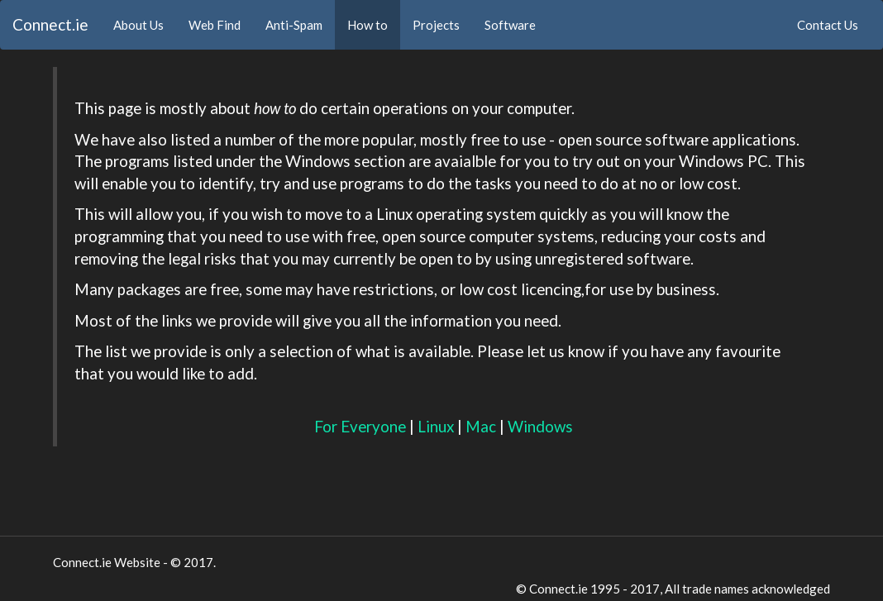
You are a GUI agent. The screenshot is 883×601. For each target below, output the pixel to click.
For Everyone (360, 426)
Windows (540, 426)
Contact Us (827, 24)
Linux (436, 426)
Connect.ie (50, 24)
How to (367, 24)
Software (510, 24)
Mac (480, 426)
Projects (436, 24)
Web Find (215, 24)
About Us (144, 24)
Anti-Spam (293, 24)
